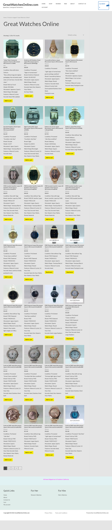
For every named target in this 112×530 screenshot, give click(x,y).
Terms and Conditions (61, 522)
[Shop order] (75, 34)
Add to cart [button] (8, 101)
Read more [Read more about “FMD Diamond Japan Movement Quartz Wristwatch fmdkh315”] (50, 277)
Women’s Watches (36, 504)
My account (7, 514)
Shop (56, 5)
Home (50, 5)
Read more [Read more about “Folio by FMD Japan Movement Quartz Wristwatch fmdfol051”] (70, 466)
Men (68, 5)
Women (62, 5)
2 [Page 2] (9, 478)
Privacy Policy (49, 522)
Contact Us (83, 5)
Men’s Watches (62, 504)
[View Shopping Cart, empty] (103, 5)
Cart (5, 512)
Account (92, 5)
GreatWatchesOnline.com (20, 4)
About (74, 5)
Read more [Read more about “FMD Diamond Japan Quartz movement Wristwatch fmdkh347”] (70, 344)
